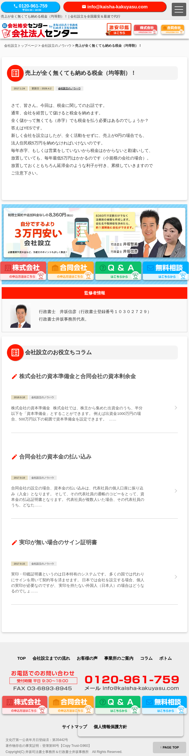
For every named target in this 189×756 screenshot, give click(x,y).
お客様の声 (87, 658)
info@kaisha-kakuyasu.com (117, 6)
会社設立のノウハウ (56, 46)
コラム (146, 658)
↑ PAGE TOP (169, 747)
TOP (21, 658)
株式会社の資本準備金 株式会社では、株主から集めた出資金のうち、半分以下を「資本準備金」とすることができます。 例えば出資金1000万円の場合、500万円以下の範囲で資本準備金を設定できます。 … (77, 414)
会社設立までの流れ (51, 658)
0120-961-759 (30, 7)
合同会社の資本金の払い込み (55, 456)
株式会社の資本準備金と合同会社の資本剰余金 (77, 376)
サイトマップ (74, 726)
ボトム (165, 658)
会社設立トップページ (21, 46)
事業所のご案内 (118, 658)
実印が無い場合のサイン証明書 (58, 542)
